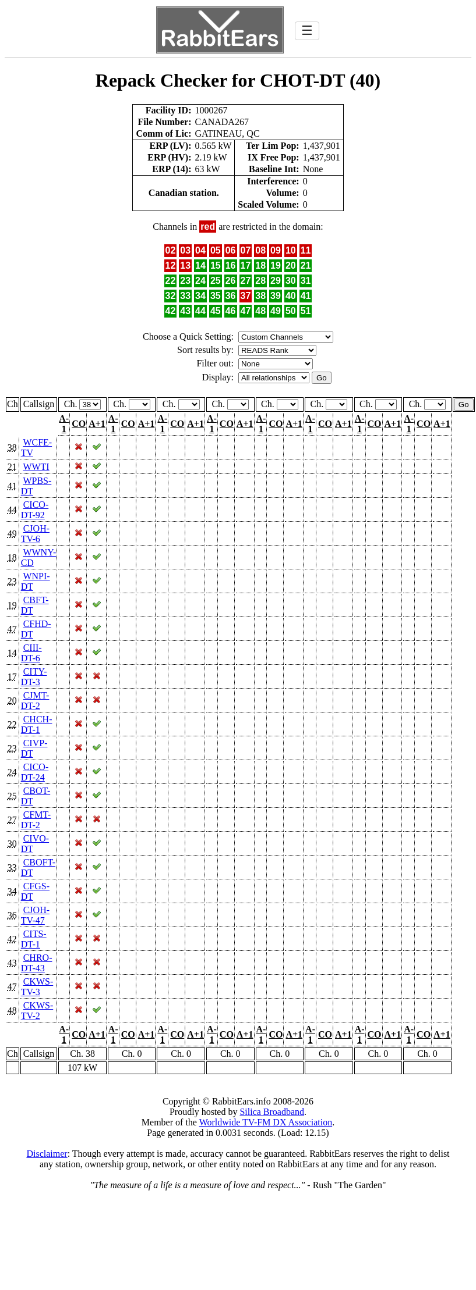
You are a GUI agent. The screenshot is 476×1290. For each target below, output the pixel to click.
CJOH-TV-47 (35, 915)
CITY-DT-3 (34, 677)
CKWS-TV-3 (37, 987)
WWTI (36, 467)
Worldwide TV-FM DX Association (266, 1122)
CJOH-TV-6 (35, 533)
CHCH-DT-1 (36, 724)
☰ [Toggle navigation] (307, 30)
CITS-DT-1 (34, 939)
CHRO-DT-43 (36, 963)
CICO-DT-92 (35, 510)
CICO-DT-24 (35, 772)
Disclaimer (46, 1154)
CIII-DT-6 (31, 653)
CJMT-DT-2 (35, 700)
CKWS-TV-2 (37, 1010)
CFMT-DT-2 (36, 820)
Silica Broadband (271, 1112)
